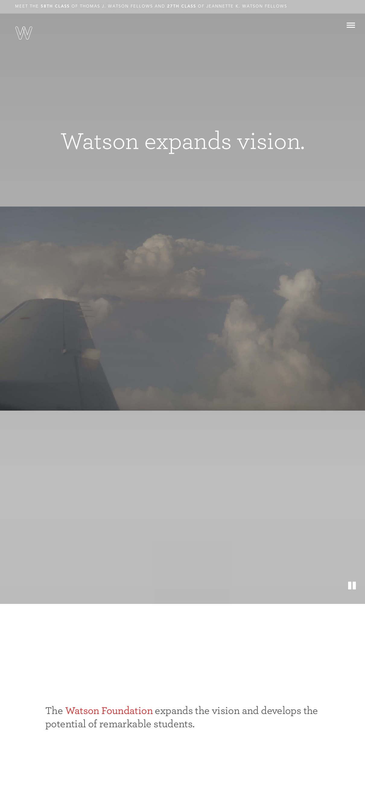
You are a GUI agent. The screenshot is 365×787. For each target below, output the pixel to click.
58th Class (55, 6)
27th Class (181, 6)
